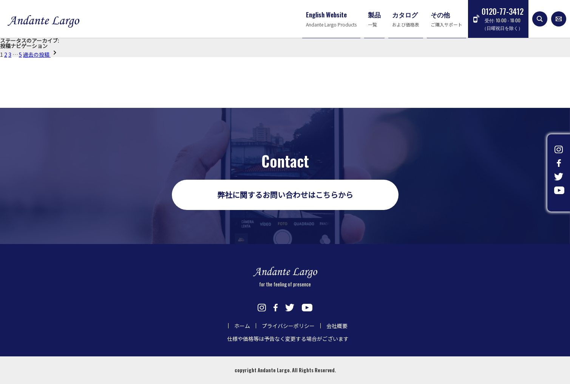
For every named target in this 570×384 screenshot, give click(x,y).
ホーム (242, 326)
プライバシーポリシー (288, 326)
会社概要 (337, 326)
